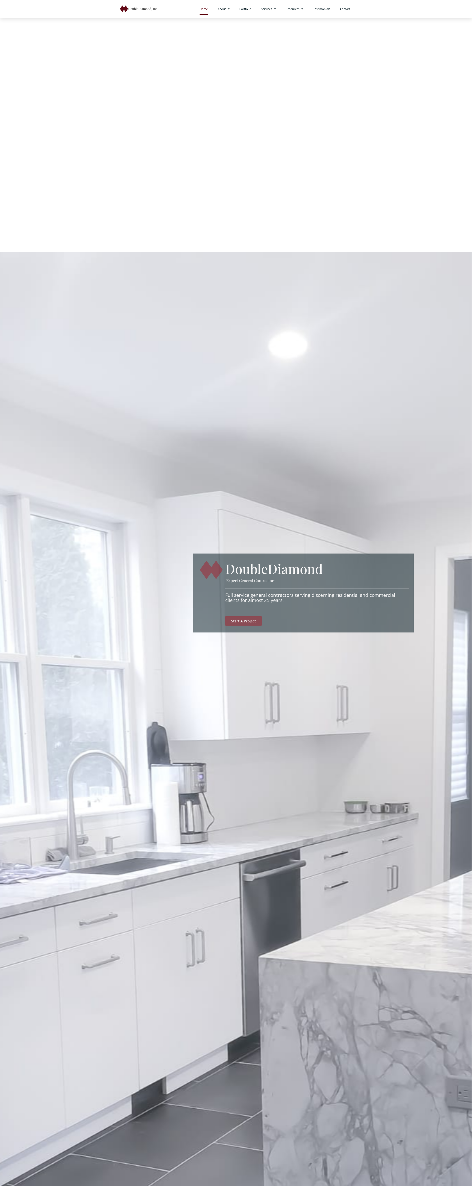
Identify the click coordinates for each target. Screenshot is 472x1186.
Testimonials (321, 9)
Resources (294, 9)
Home (204, 9)
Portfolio (245, 9)
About (223, 9)
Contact (345, 9)
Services (268, 9)
